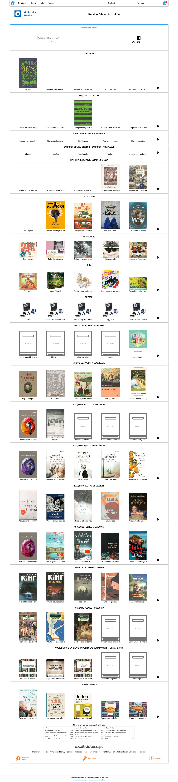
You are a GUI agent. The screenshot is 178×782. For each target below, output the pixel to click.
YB (127, 3)
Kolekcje (54, 42)
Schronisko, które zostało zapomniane (85, 739)
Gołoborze (108, 735)
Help (42, 3)
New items (22, 3)
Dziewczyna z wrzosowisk (112, 736)
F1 (150, 3)
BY (132, 3)
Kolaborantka (108, 739)
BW (122, 3)
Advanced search (44, 42)
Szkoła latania (48, 736)
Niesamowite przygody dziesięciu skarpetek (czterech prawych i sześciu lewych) (66, 735)
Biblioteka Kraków (89, 27)
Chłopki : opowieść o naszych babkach (85, 730)
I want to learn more (80, 780)
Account (51, 3)
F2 (156, 3)
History (33, 3)
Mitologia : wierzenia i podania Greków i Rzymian (58, 732)
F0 (146, 3)
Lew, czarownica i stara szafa (53, 730)
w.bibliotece (81, 752)
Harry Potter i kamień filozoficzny (54, 739)
